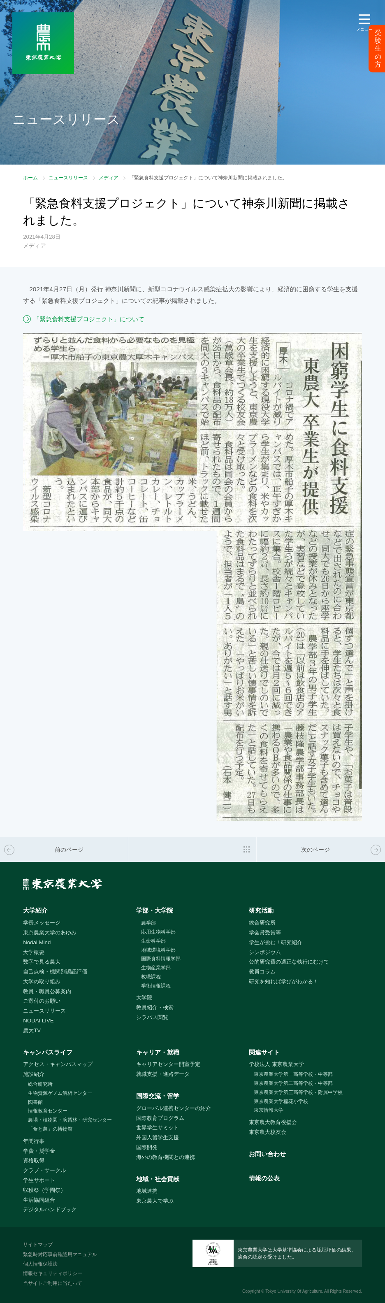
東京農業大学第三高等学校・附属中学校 (298, 1092)
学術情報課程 (156, 986)
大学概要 (33, 952)
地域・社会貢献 (157, 1178)
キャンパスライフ (47, 1052)
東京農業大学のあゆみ (50, 932)
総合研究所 (262, 923)
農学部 (148, 923)
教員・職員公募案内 (47, 991)
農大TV (32, 1030)
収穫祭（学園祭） (44, 1190)
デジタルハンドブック (50, 1209)
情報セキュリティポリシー (52, 1273)
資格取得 (33, 1160)
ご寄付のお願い (41, 1001)
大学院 (144, 997)
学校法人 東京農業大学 (276, 1064)
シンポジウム (265, 952)
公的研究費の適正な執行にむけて (289, 962)
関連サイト (264, 1052)
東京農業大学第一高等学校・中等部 (293, 1074)
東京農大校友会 (267, 1132)
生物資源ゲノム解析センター (60, 1093)
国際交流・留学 (157, 1095)
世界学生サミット (157, 1127)
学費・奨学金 (39, 1151)
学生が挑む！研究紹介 (275, 942)
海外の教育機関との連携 (165, 1157)
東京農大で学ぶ (155, 1201)
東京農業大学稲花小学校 (281, 1101)
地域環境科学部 (158, 950)
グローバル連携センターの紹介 (173, 1108)
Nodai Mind (37, 942)
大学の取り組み (41, 981)
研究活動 (261, 910)
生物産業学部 (156, 968)
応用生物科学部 (158, 932)
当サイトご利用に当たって (52, 1283)
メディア (108, 178)
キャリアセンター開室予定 (168, 1064)
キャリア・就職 (157, 1052)
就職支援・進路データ (163, 1074)
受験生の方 (378, 48)
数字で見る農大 (41, 962)
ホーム (30, 178)
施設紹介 (33, 1074)
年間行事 (33, 1141)
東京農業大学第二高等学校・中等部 (293, 1083)
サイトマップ (38, 1244)
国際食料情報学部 (161, 959)
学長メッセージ (41, 923)
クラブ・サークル (44, 1170)
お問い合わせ (267, 1153)
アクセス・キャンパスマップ (58, 1064)
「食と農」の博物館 (50, 1129)
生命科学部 (153, 941)
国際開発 (147, 1147)
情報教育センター (47, 1111)
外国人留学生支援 (157, 1137)
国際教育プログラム (160, 1118)
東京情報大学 (268, 1110)
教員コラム (262, 972)
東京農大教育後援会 (273, 1122)
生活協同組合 (39, 1200)
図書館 (35, 1102)
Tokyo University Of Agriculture (293, 1291)
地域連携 (147, 1191)
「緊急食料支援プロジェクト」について (88, 319)
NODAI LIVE (38, 1020)
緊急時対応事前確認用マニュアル (60, 1254)
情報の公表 (264, 1178)
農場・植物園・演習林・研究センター (70, 1120)
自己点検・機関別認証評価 (55, 972)
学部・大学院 (154, 910)
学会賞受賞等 (265, 932)
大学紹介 (35, 910)
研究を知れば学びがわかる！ (283, 981)
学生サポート (39, 1180)
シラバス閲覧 (152, 1017)
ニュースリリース (68, 178)
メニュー (364, 29)
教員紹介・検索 (155, 1007)
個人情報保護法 (40, 1264)
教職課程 (151, 977)
